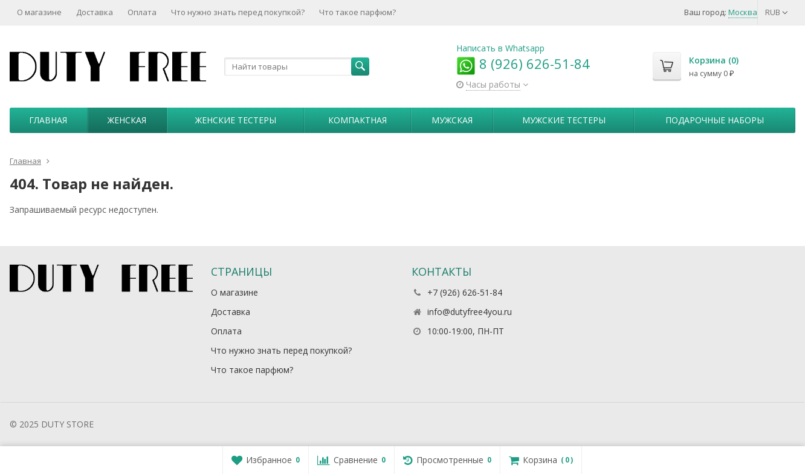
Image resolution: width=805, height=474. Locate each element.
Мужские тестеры (564, 120)
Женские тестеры (235, 120)
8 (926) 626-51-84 (523, 63)
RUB (776, 12)
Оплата (142, 12)
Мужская (452, 120)
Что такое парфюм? (357, 12)
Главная (48, 120)
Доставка (94, 12)
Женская (127, 120)
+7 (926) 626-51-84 (464, 292)
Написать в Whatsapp (500, 48)
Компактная (357, 120)
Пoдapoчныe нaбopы (714, 120)
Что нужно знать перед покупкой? (238, 12)
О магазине (39, 12)
